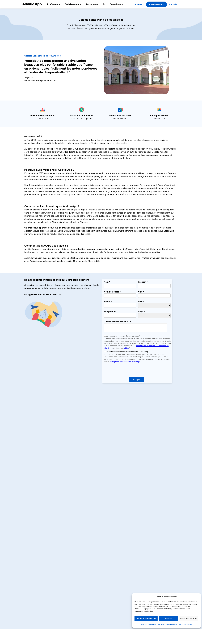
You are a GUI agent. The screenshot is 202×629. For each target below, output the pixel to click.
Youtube (26, 585)
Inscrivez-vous (156, 4)
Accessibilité (124, 603)
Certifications (124, 599)
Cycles (89, 599)
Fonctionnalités (125, 570)
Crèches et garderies (96, 586)
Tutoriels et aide (125, 574)
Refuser (168, 618)
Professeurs (53, 4)
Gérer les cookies (188, 618)
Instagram (27, 582)
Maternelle (40, 540)
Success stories (125, 586)
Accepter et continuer (146, 618)
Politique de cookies (149, 624)
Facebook (27, 588)
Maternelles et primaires (97, 590)
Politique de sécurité (159, 590)
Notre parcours (125, 578)
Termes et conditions (160, 586)
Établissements (73, 4)
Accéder (138, 4)
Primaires (50, 540)
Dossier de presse (126, 582)
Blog (120, 590)
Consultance (116, 4)
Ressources (92, 4)
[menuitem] (173, 4)
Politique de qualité (159, 578)
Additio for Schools (95, 574)
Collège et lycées (94, 595)
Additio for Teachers (95, 570)
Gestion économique (96, 582)
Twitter (26, 579)
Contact (122, 607)
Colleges (29, 540)
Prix (105, 4)
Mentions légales (185, 624)
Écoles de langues (94, 603)
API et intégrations (126, 595)
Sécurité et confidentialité (167, 624)
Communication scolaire (97, 578)
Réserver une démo (101, 480)
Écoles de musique (95, 607)
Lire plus (29, 548)
